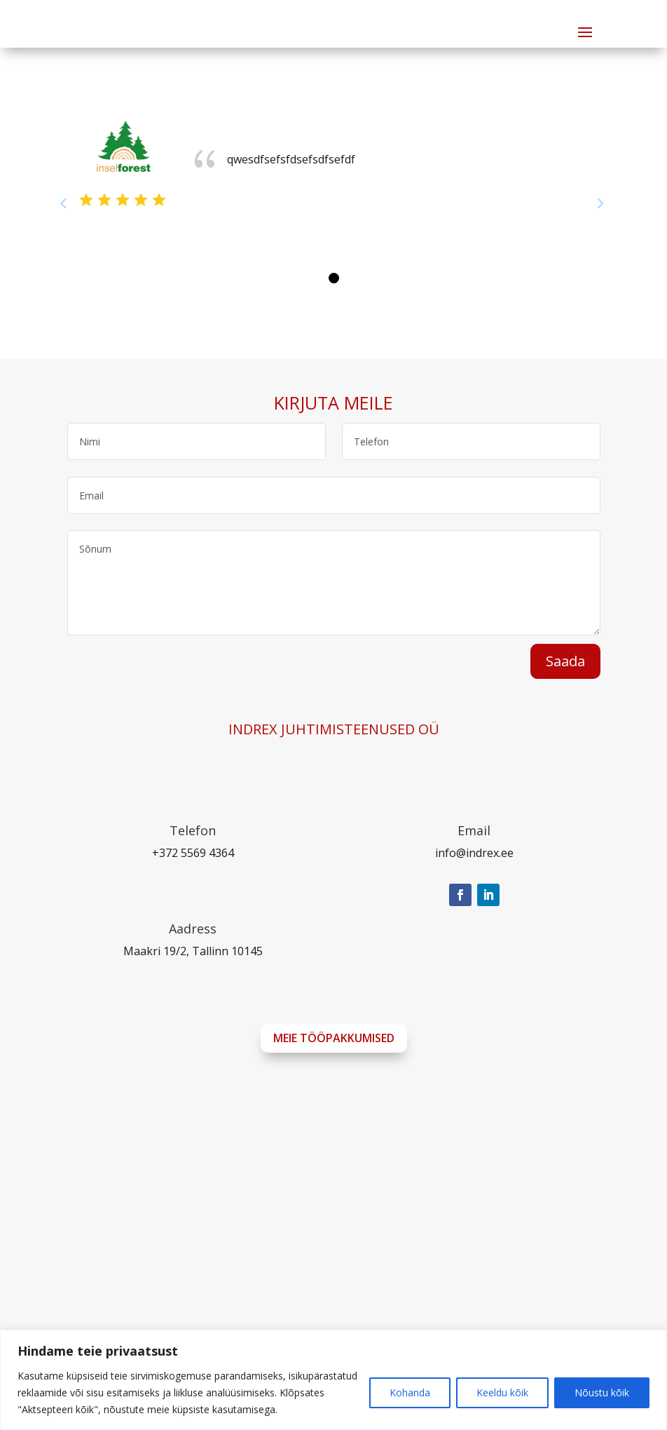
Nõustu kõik (602, 1392)
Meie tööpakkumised (333, 1038)
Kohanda (410, 1392)
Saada (565, 661)
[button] (334, 278)
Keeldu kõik (502, 1392)
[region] (333, 1380)
